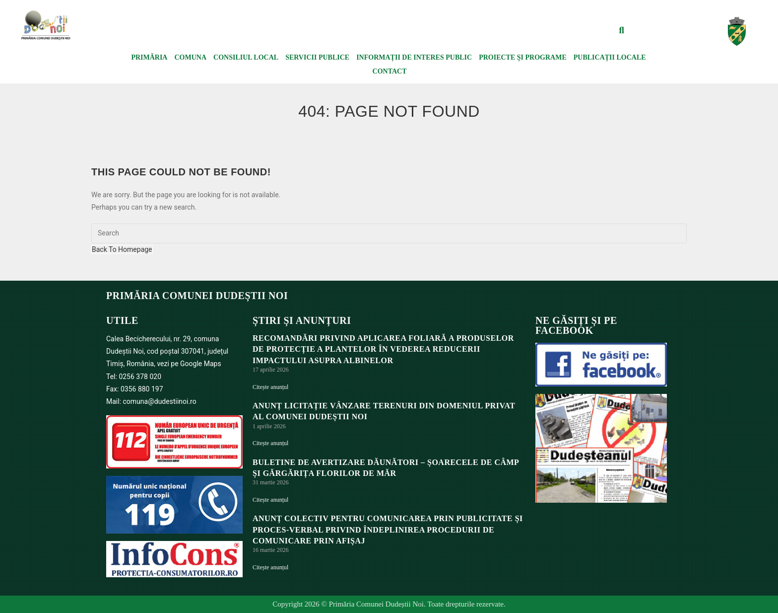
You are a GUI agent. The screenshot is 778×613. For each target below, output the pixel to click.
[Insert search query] (389, 233)
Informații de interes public (414, 57)
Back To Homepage (122, 249)
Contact (390, 71)
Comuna (190, 57)
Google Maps (200, 364)
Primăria (149, 57)
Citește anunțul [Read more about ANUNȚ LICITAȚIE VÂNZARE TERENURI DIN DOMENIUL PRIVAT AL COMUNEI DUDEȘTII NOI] (270, 443)
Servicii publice (317, 57)
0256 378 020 (140, 377)
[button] (621, 30)
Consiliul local (245, 57)
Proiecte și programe (523, 57)
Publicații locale (610, 57)
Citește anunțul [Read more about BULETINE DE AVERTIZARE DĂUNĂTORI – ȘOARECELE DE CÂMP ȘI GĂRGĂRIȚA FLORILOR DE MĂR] (270, 499)
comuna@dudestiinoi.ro (159, 401)
